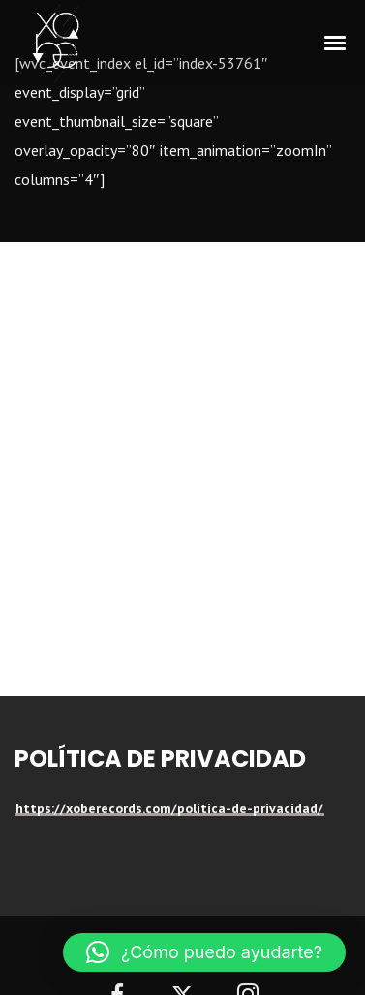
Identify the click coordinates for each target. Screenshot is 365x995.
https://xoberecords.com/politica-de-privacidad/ (169, 808)
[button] (204, 952)
